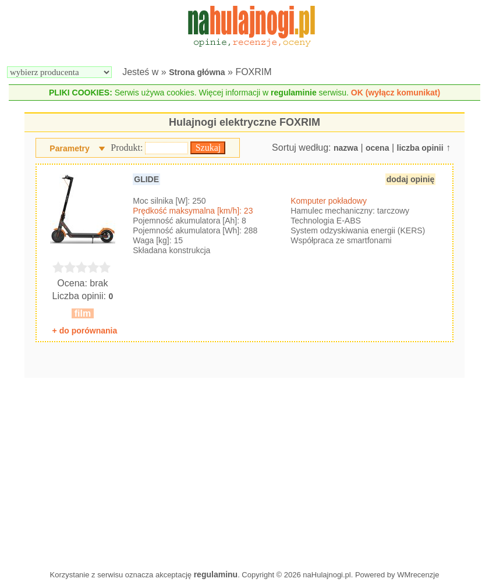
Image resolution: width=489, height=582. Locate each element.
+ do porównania (85, 330)
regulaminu (216, 574)
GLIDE (146, 179)
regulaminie (294, 92)
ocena (377, 147)
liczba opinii (420, 147)
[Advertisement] (244, 470)
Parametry (69, 148)
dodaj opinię (410, 179)
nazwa (346, 147)
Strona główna (197, 72)
